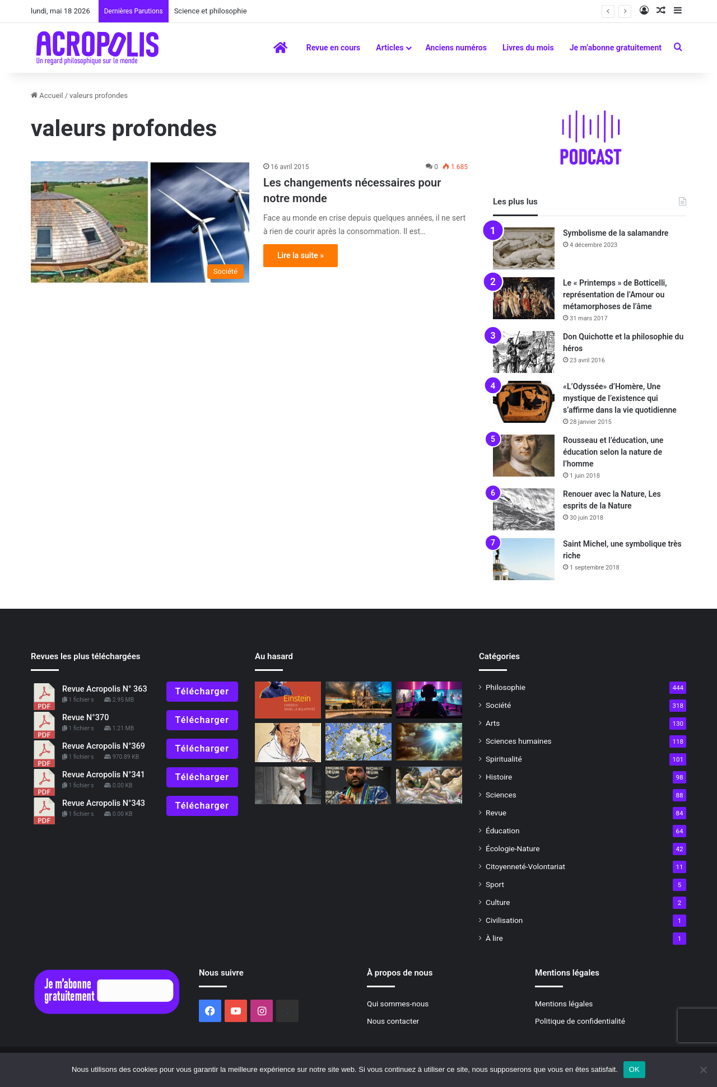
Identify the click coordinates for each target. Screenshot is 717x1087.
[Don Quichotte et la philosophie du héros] (524, 352)
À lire (494, 938)
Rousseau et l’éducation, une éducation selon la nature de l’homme (613, 452)
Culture (498, 902)
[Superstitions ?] (429, 742)
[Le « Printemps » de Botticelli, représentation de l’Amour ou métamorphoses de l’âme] (524, 298)
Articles (389, 47)
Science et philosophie (214, 11)
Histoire (499, 776)
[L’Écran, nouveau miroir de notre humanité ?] (429, 700)
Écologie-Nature (512, 848)
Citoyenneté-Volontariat (525, 866)
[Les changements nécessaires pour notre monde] (140, 222)
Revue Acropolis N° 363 (104, 689)
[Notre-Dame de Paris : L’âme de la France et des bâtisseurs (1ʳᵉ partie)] (358, 700)
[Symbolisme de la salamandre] (524, 248)
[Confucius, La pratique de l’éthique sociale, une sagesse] (288, 742)
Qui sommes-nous (398, 1003)
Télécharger (202, 691)
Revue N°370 (85, 717)
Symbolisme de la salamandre (615, 232)
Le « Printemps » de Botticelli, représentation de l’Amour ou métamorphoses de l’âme (615, 294)
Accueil (47, 95)
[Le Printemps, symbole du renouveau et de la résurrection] (358, 742)
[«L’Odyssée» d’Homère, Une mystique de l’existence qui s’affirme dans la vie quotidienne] (524, 402)
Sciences (501, 794)
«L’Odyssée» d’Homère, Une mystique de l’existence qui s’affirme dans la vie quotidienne (620, 398)
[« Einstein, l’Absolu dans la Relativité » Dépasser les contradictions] (288, 700)
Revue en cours (333, 47)
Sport (495, 884)
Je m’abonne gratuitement (616, 47)
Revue (496, 812)
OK (634, 1069)
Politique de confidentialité (580, 1020)
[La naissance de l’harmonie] (429, 785)
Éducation (503, 830)
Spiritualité (504, 758)
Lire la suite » (300, 255)
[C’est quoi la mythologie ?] (288, 785)
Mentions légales (564, 1003)
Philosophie (505, 687)
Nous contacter (393, 1020)
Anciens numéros (456, 47)
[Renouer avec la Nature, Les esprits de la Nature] (524, 509)
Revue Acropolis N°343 (103, 803)
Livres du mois (528, 47)
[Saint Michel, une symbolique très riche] (524, 559)
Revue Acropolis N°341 (103, 775)
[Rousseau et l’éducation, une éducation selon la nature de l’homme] (524, 456)
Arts (493, 723)
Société (498, 705)
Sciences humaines (519, 740)
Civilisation (504, 920)
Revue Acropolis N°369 (103, 746)
